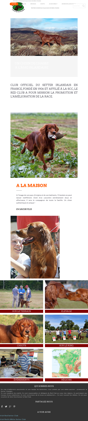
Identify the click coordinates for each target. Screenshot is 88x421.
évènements (21, 380)
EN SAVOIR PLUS (24, 209)
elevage (66, 311)
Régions (66, 380)
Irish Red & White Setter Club (13, 419)
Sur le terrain (21, 311)
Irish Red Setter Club (9, 416)
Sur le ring (66, 345)
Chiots (21, 345)
